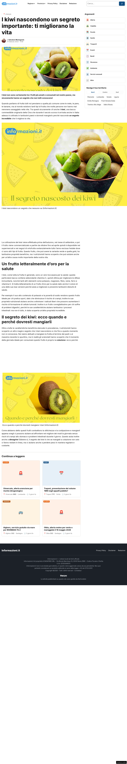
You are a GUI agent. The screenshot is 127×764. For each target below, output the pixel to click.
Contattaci (78, 570)
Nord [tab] (93, 92)
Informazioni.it (11, 550)
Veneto (109, 97)
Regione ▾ (31, 3)
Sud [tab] (117, 92)
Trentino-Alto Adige (94, 104)
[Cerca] (122, 4)
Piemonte (91, 97)
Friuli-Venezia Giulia (108, 101)
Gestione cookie (121, 762)
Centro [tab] (105, 92)
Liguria (116, 97)
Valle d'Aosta (108, 104)
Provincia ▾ (41, 3)
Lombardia (100, 97)
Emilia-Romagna (93, 101)
